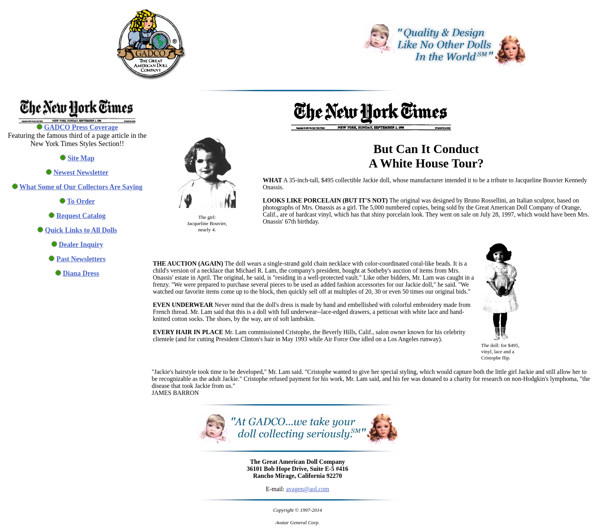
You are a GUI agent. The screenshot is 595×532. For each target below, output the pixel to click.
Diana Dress (81, 273)
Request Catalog (81, 216)
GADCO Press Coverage (81, 127)
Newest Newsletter (80, 172)
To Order (81, 201)
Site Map (81, 158)
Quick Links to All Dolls (81, 230)
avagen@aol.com (307, 489)
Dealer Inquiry (81, 244)
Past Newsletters (80, 259)
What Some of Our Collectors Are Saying (80, 187)
